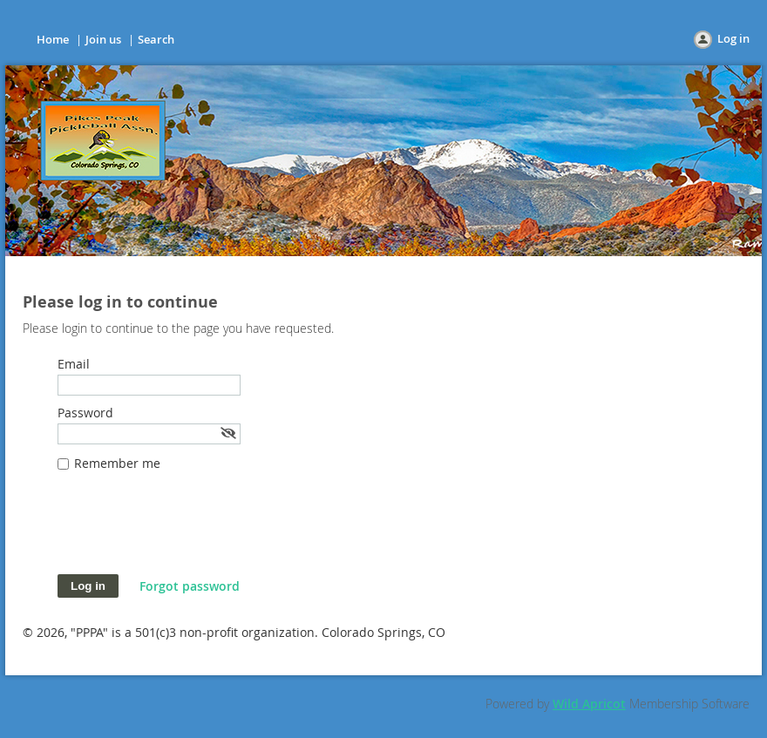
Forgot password (189, 586)
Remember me (117, 463)
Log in (733, 38)
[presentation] (190, 531)
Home (53, 39)
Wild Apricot (589, 703)
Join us (103, 39)
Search (156, 39)
